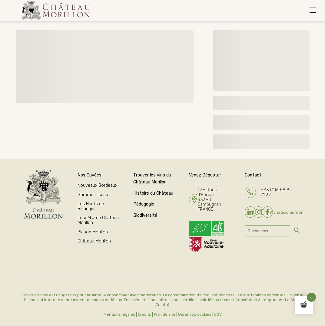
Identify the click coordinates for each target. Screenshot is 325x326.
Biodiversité (145, 215)
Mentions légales (119, 314)
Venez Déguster (205, 175)
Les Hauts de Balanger (91, 206)
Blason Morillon (93, 232)
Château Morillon (94, 241)
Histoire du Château (153, 193)
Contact (253, 175)
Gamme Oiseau (93, 194)
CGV (218, 314)
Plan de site (164, 314)
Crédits (144, 314)
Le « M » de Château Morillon (98, 220)
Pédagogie (143, 204)
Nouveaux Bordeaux (97, 185)
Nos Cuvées (89, 175)
